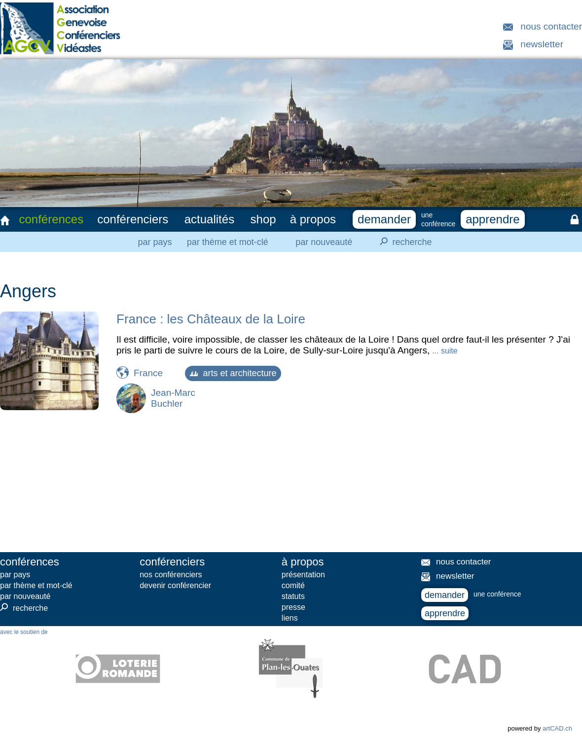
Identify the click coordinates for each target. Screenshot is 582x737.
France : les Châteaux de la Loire (210, 319)
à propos (313, 219)
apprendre (492, 219)
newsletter (541, 44)
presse (293, 607)
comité (293, 585)
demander (384, 219)
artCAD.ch (557, 728)
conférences (51, 219)
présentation (303, 574)
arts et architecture (233, 373)
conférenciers (132, 219)
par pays (155, 242)
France (148, 373)
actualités (209, 219)
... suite (444, 351)
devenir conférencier (175, 585)
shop (263, 219)
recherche (403, 241)
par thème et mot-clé (227, 242)
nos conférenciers (171, 574)
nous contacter (551, 26)
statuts (293, 596)
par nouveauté (323, 242)
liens (290, 618)
